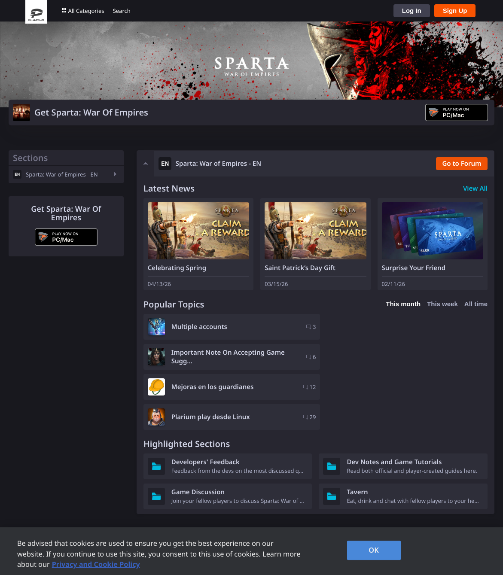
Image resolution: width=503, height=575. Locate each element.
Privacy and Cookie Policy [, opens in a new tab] (96, 564)
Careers (343, 514)
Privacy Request (263, 514)
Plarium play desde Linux (386, 357)
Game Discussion (198, 432)
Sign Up (455, 10)
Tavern (357, 432)
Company (345, 502)
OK (374, 550)
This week (442, 303)
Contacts (251, 525)
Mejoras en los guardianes (212, 357)
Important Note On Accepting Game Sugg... (403, 326)
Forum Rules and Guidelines (151, 514)
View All (475, 188)
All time (476, 303)
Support (250, 502)
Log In (411, 10)
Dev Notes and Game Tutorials (394, 402)
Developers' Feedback (205, 402)
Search (122, 11)
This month (403, 303)
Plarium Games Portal (141, 502)
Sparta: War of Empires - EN (62, 174)
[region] (251, 551)
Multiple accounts (199, 326)
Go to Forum (461, 163)
